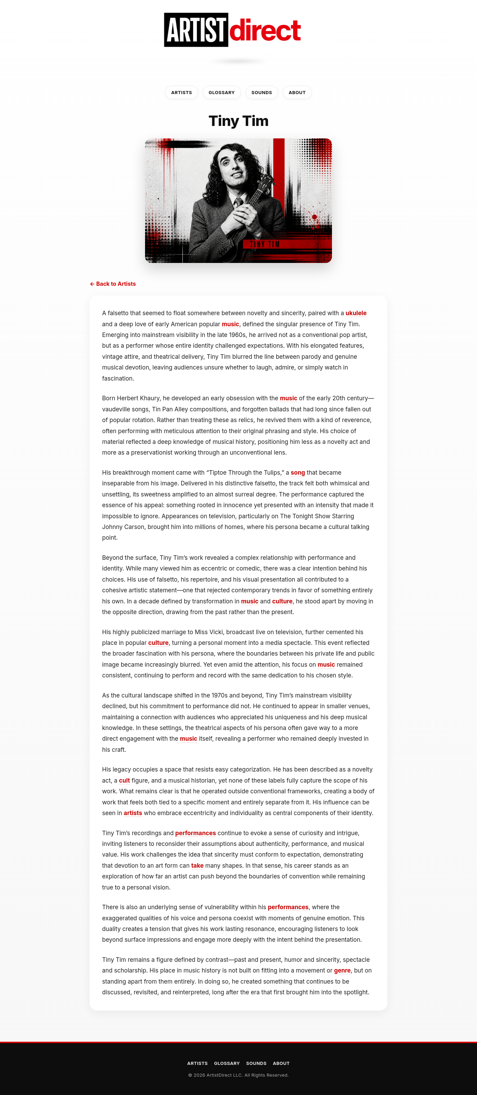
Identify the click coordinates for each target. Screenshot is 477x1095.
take (197, 865)
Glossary (222, 92)
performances (195, 833)
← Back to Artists (113, 283)
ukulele (356, 313)
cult (124, 780)
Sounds (262, 92)
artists (133, 813)
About (297, 92)
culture (282, 601)
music (230, 324)
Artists (181, 92)
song (298, 472)
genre (342, 970)
